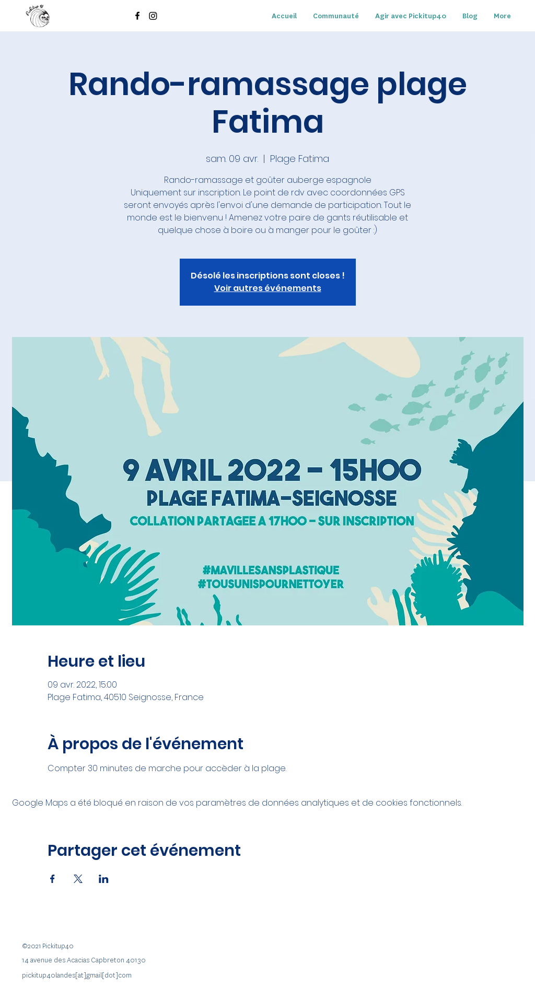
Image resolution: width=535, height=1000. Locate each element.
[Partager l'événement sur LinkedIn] (104, 879)
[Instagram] (153, 15)
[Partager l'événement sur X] (78, 879)
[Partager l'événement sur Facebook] (52, 879)
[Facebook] (137, 15)
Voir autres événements (267, 288)
